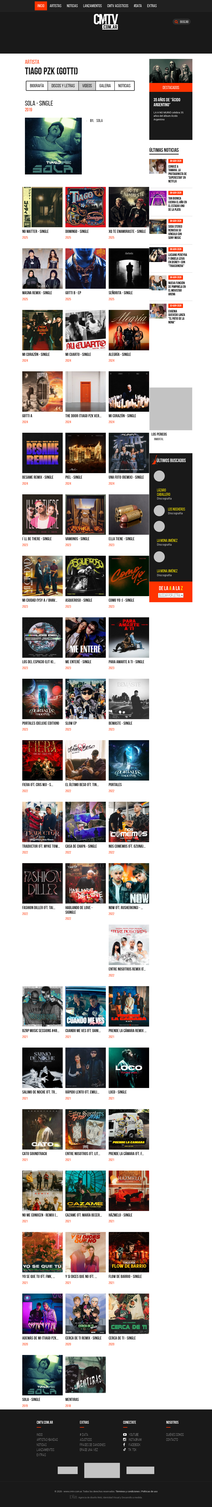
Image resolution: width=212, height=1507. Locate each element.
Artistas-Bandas (47, 1439)
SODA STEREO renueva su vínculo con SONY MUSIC (175, 232)
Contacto (172, 1439)
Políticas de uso (149, 1491)
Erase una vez (89, 1450)
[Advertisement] (176, 353)
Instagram (132, 1439)
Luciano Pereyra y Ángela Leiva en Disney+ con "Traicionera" (177, 260)
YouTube (131, 1435)
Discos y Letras (63, 85)
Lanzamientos (92, 6)
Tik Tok (130, 1450)
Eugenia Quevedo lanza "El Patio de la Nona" (176, 316)
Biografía (37, 85)
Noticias (72, 6)
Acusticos (86, 1439)
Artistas (55, 6)
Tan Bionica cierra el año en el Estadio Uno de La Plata (177, 204)
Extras (152, 6)
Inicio (40, 6)
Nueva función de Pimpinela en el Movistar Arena (177, 288)
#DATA (138, 6)
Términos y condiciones (128, 1491)
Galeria (105, 85)
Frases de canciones (92, 1445)
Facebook (132, 1445)
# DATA (84, 1435)
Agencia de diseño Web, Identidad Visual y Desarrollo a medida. (106, 1497)
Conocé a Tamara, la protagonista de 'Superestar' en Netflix (177, 174)
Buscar (181, 22)
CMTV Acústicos (117, 6)
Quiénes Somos (175, 1435)
